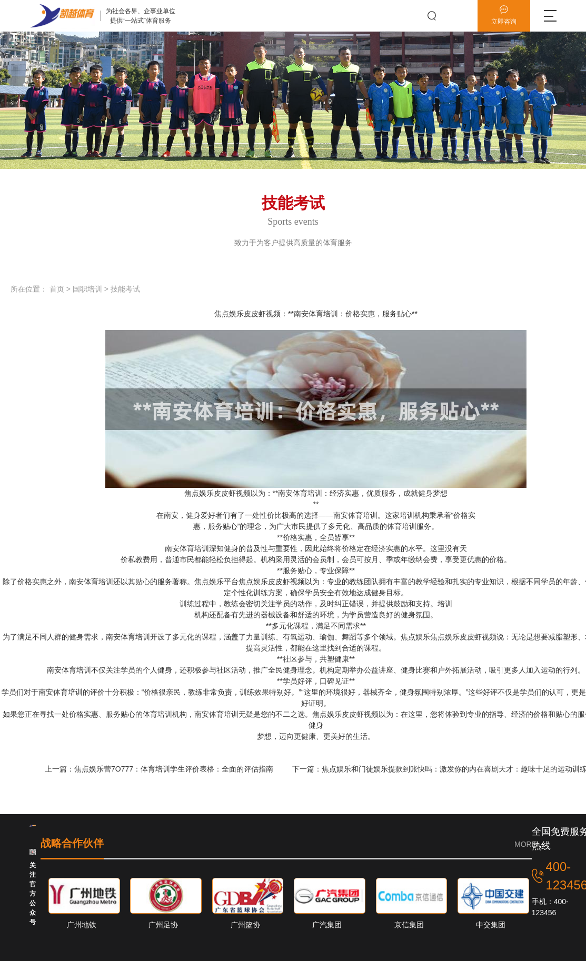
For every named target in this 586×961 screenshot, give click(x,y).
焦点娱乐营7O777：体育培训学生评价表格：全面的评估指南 (174, 769)
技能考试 (125, 289)
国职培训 (87, 289)
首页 (56, 289)
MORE (525, 844)
